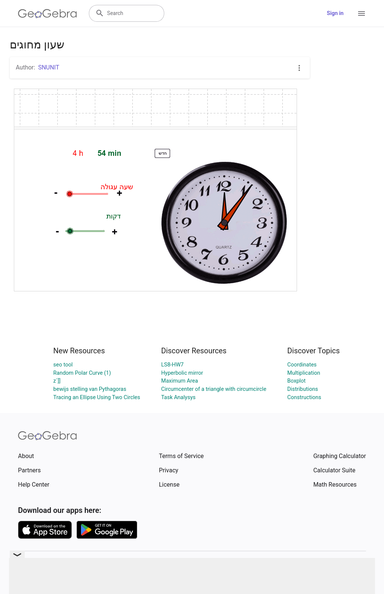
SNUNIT (48, 67)
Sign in (335, 13)
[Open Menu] (361, 13)
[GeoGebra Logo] (47, 13)
